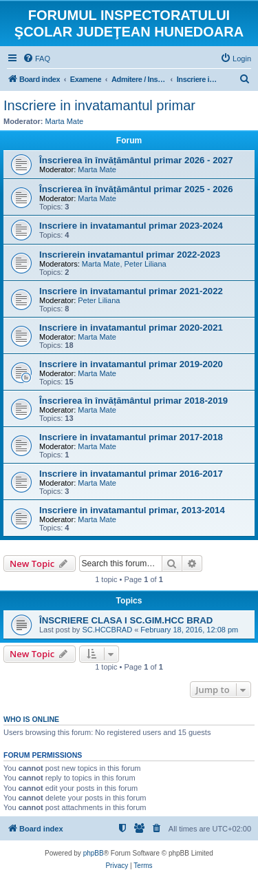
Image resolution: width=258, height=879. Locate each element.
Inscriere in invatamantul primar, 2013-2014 (132, 510)
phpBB (93, 853)
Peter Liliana (145, 264)
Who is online (31, 719)
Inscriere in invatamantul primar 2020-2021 (131, 327)
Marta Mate (64, 121)
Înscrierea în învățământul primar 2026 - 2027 (136, 160)
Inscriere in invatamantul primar (99, 105)
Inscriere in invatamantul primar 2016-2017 (131, 473)
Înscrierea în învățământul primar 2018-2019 (133, 400)
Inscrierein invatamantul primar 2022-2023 (129, 254)
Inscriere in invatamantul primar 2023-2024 (131, 225)
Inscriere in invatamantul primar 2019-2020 (131, 364)
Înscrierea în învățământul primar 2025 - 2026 (136, 189)
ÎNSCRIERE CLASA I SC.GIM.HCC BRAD (126, 620)
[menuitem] (36, 58)
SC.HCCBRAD (107, 629)
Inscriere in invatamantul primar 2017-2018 (131, 437)
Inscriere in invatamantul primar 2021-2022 (131, 291)
